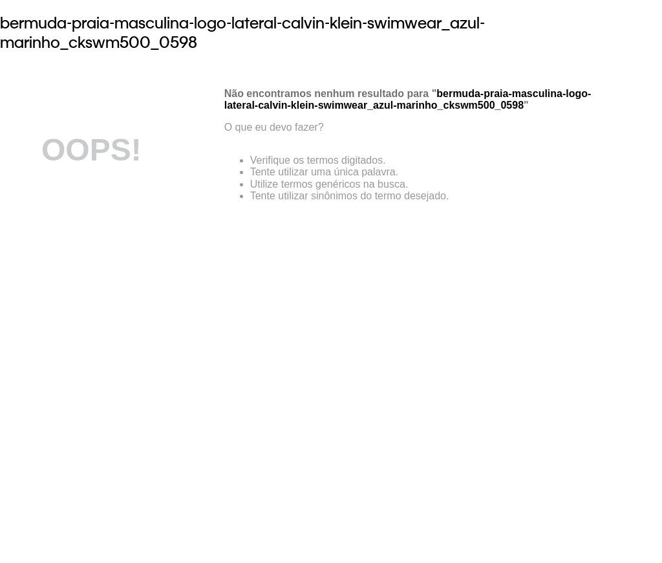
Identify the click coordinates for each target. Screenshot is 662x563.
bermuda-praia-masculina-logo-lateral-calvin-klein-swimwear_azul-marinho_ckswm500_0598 (242, 32)
